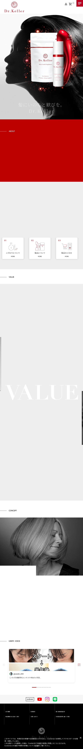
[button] (34, 687)
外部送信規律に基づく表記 (63, 716)
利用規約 (33, 711)
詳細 (36, 745)
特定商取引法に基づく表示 (12, 716)
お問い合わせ (34, 716)
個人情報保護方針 (60, 711)
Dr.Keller (41, 733)
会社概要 (7, 711)
